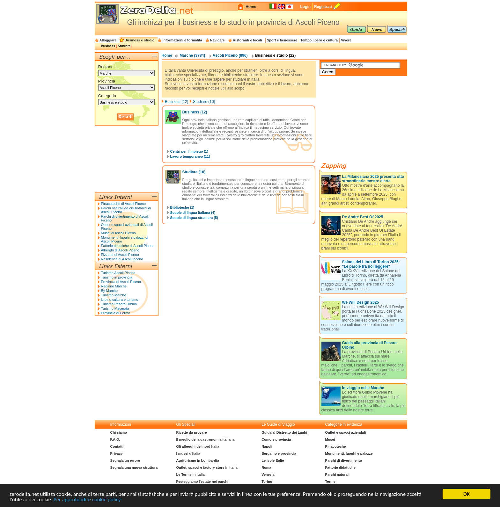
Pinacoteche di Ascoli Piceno (123, 204)
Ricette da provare (191, 432)
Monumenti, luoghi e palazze (349, 453)
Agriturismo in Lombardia (197, 460)
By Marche (109, 291)
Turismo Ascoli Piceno (118, 273)
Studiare (124, 46)
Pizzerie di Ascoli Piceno (120, 255)
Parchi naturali (337, 474)
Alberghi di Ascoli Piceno (120, 250)
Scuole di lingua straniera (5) (194, 218)
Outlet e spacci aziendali (345, 432)
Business (108, 46)
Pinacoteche (335, 446)
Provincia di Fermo (115, 313)
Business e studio (139, 40)
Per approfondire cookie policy (87, 499)
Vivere (346, 40)
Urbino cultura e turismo (119, 299)
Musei (330, 439)
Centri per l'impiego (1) (189, 151)
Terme (330, 481)
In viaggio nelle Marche (363, 388)
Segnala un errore (125, 460)
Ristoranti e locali (247, 40)
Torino (266, 481)
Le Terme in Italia (190, 474)
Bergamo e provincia (278, 453)
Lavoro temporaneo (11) (190, 156)
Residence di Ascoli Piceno (122, 259)
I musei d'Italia (188, 453)
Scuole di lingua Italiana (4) (193, 212)
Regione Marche (114, 286)
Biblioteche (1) (182, 207)
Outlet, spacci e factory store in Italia (207, 467)
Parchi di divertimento (343, 460)
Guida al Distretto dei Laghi (284, 432)
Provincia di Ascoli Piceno (121, 282)
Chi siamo (118, 432)
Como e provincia (276, 439)
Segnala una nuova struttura (134, 467)
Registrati (323, 6)
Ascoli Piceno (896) (230, 55)
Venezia (267, 474)
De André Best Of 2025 (362, 217)
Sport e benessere (282, 40)
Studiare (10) (204, 101)
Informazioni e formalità (182, 40)
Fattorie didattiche (340, 467)
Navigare (217, 40)
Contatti (117, 446)
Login (305, 6)
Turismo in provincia (116, 277)
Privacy (116, 453)
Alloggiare (108, 40)
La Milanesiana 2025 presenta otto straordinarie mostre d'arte (373, 178)
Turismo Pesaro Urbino (119, 304)
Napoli (266, 446)
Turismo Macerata (115, 308)
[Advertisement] (367, 122)
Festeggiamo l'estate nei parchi (202, 481)
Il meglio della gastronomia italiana (205, 439)
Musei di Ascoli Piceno (118, 233)
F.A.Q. (115, 439)
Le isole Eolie (272, 460)
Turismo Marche (113, 295)
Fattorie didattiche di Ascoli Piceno (128, 246)
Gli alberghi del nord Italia (197, 446)
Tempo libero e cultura (319, 40)
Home (251, 6)
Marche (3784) (192, 55)
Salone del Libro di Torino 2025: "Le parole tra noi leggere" (371, 264)
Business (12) (176, 101)
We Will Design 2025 (360, 302)
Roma (266, 467)
